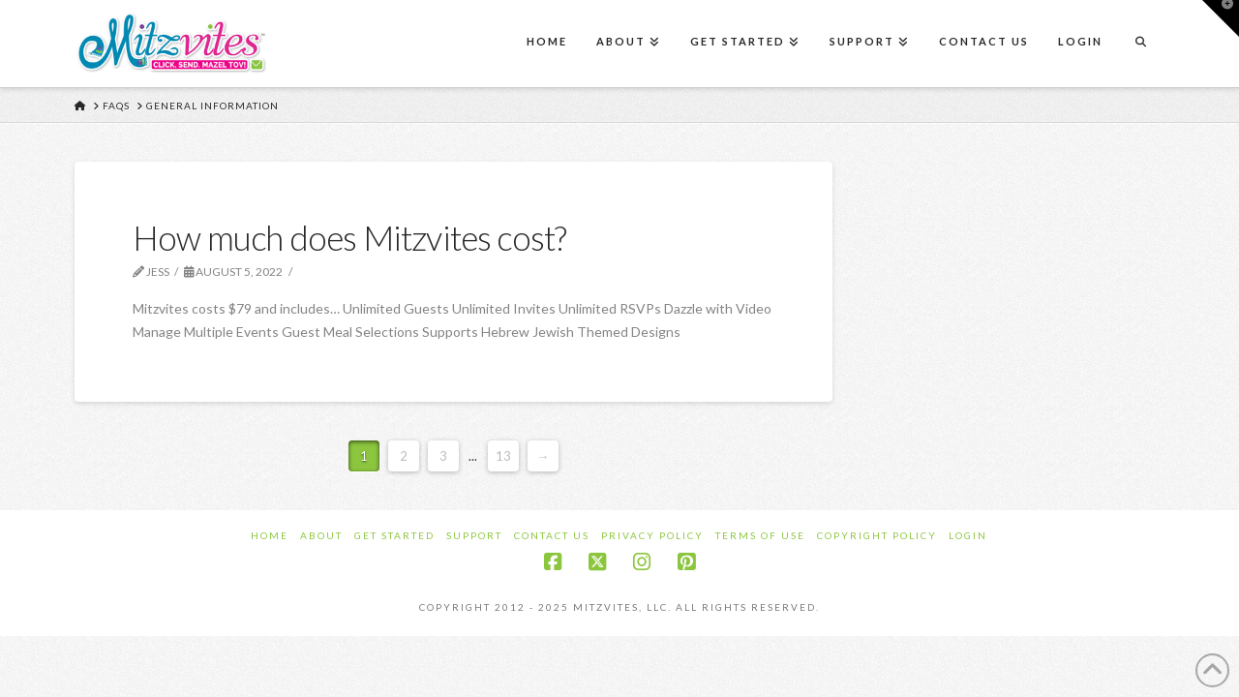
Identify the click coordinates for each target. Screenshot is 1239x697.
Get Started (394, 535)
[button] (1220, 18)
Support (474, 535)
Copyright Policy (877, 535)
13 (503, 456)
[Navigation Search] (1140, 43)
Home (269, 535)
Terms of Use (760, 535)
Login (968, 535)
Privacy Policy (652, 535)
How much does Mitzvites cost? (350, 237)
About (321, 535)
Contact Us (551, 535)
